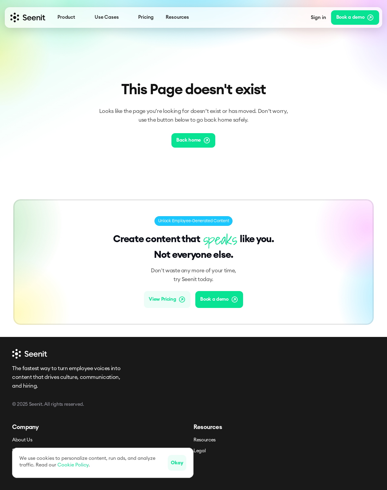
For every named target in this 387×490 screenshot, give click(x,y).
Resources (205, 439)
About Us (22, 439)
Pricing (146, 17)
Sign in (318, 17)
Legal (200, 450)
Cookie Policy (73, 465)
